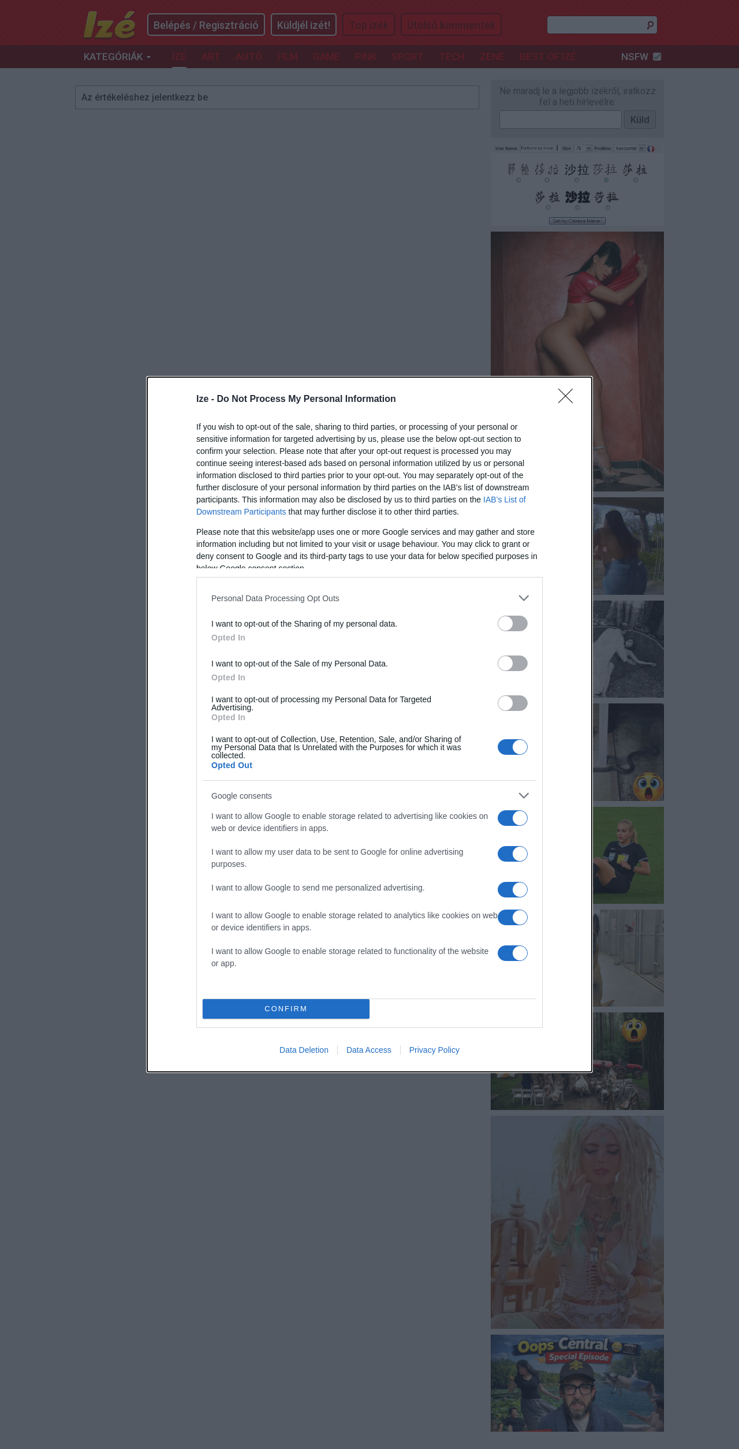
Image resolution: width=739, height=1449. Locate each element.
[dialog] (369, 724)
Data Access (368, 1050)
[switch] (513, 623)
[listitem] (369, 598)
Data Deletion (304, 1050)
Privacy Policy (434, 1050)
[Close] (569, 400)
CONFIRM (286, 1009)
